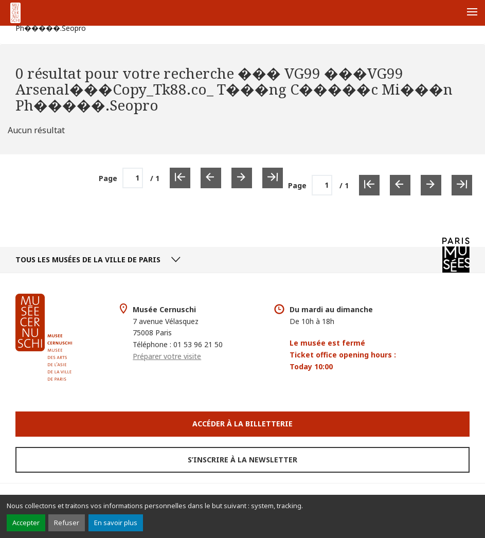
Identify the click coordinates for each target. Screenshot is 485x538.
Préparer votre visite (167, 356)
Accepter (26, 522)
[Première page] (369, 185)
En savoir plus (115, 522)
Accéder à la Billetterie (242, 423)
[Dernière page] (462, 185)
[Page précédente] (400, 185)
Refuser (66, 522)
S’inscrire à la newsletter (242, 459)
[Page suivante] (431, 185)
